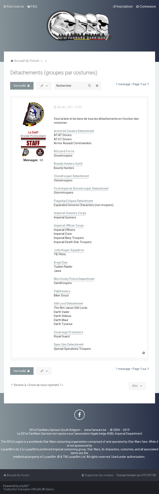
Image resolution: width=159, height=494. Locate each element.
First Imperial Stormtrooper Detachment (81, 188)
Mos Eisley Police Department (74, 279)
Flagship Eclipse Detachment (73, 201)
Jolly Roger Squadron (69, 250)
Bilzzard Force (64, 151)
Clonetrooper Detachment (71, 176)
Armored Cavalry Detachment (74, 131)
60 (41, 160)
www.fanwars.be (95, 430)
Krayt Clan (60, 262)
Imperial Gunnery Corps (70, 213)
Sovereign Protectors (68, 332)
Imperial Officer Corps (69, 225)
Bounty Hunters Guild (68, 163)
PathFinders (62, 291)
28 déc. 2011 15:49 (68, 107)
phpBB (23, 486)
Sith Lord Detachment (68, 303)
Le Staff (33, 132)
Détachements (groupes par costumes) (53, 73)
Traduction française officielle (22, 489)
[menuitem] (32, 6)
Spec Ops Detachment (68, 344)
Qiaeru (49, 489)
